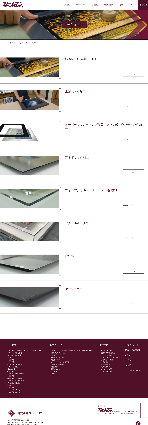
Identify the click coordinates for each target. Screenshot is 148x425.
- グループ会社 (12, 367)
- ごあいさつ (11, 357)
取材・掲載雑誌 (132, 350)
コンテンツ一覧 (133, 370)
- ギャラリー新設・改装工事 (59, 362)
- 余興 (9, 385)
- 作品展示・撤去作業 (57, 364)
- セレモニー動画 (106, 350)
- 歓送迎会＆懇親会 (14, 383)
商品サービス (80, 5)
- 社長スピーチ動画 (106, 360)
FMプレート (73, 256)
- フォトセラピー (56, 371)
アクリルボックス (77, 223)
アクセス (132, 5)
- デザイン (53, 374)
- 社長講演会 (104, 362)
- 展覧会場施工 (55, 367)
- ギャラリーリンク (14, 390)
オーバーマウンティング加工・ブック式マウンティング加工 (103, 126)
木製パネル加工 (75, 91)
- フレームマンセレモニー (16, 353)
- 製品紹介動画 (105, 367)
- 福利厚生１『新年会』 (15, 378)
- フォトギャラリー (14, 371)
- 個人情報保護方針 (14, 392)
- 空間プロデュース (56, 369)
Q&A (121, 5)
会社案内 (67, 5)
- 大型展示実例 (55, 360)
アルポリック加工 (77, 157)
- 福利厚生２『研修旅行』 (16, 380)
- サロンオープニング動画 (109, 357)
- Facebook (11, 369)
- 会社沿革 (11, 362)
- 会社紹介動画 (105, 364)
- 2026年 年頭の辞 (14, 355)
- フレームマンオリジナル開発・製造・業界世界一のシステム (71, 350)
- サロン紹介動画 (106, 371)
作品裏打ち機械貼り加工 (81, 58)
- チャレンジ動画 (106, 369)
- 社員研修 (11, 387)
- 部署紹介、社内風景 (14, 364)
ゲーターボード (75, 288)
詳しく (134, 74)
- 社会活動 (11, 376)
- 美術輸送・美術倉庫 (57, 357)
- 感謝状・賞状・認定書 (15, 374)
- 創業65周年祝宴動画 (107, 353)
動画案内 (95, 5)
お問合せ (129, 365)
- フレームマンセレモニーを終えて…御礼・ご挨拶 (24, 350)
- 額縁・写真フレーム (57, 353)
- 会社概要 (11, 360)
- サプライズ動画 (106, 355)
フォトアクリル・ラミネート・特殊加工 (91, 190)
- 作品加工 (53, 355)
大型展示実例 (108, 5)
